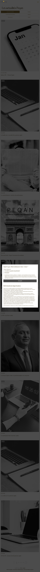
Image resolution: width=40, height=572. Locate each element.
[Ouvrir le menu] (38, 2)
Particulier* (7, 272)
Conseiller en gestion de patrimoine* (12, 270)
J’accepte (20, 280)
